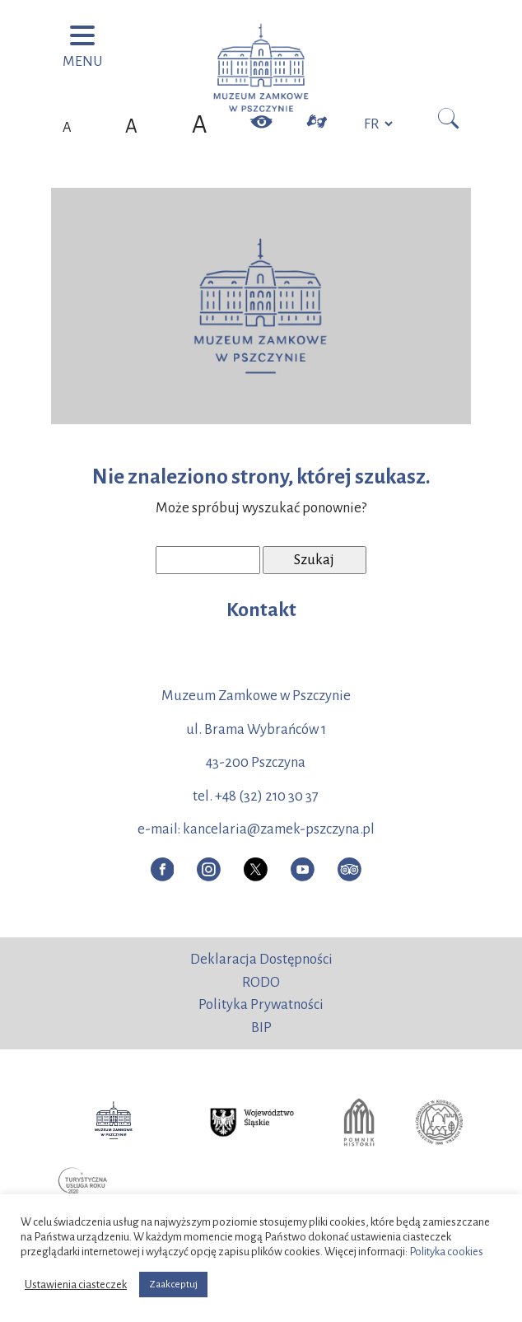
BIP (261, 1027)
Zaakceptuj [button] (173, 1284)
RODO (261, 982)
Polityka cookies (446, 1251)
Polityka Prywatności (261, 1004)
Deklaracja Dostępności (261, 959)
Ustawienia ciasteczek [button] (76, 1284)
